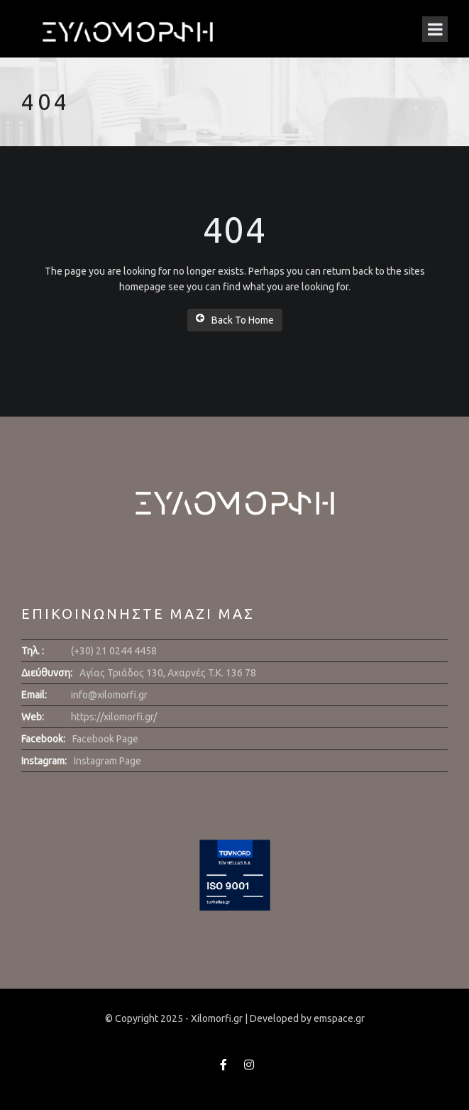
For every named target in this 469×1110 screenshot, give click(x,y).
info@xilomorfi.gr (109, 694)
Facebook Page (105, 738)
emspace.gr (339, 1018)
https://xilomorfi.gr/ (114, 716)
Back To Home (235, 319)
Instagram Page (107, 760)
